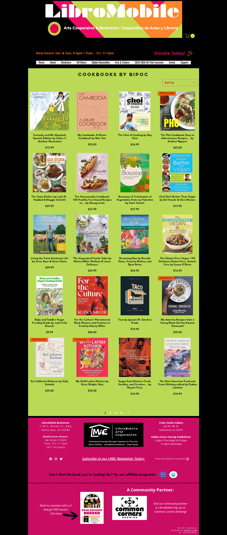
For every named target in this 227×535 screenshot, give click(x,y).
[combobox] (179, 82)
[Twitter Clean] (61, 459)
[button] (190, 36)
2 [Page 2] (110, 413)
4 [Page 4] (121, 413)
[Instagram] (187, 459)
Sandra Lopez (190, 530)
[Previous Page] (98, 413)
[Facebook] (50, 459)
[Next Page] (129, 413)
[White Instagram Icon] (56, 459)
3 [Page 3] (116, 413)
